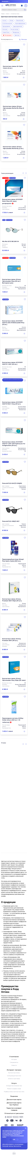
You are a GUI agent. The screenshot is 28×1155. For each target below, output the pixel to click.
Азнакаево (5, 1)
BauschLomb (19, 20)
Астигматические (7, 23)
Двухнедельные (17, 26)
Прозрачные (16, 32)
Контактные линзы (14, 1072)
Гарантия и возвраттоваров (14, 1109)
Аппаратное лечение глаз (14, 1085)
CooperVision (5, 32)
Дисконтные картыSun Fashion (14, 1104)
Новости (14, 1065)
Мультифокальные (20, 23)
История (14, 1059)
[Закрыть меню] (25, 1128)
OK (14, 1139)
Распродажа (8, 35)
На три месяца (14, 29)
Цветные (17, 35)
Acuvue (4, 20)
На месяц (4, 29)
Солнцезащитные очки (14, 1075)
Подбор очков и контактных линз (14, 1091)
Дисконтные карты (14, 1099)
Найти (24, 9)
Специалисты (14, 1062)
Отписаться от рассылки (14, 1113)
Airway (11, 20)
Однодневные (6, 26)
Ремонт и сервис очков (14, 1088)
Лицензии (14, 1096)
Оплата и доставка (14, 1078)
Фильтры (24, 39)
